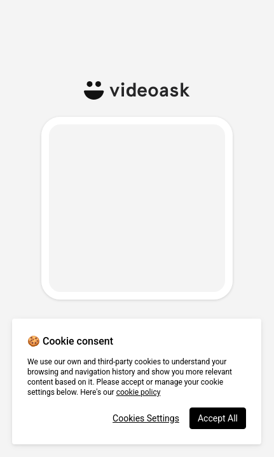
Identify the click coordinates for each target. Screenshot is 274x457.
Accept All (218, 418)
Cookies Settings (146, 418)
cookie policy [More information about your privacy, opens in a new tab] (138, 392)
